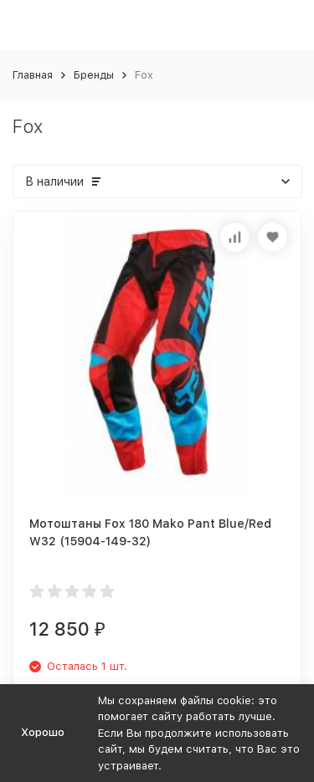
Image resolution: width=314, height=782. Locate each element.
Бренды (94, 75)
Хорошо (42, 732)
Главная (33, 75)
